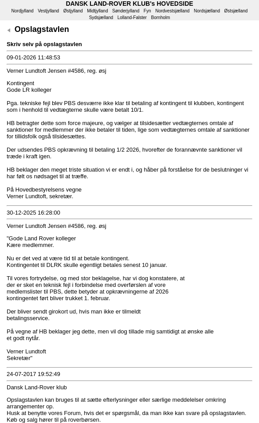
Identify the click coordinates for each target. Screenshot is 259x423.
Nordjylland (23, 10)
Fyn (147, 10)
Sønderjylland (125, 10)
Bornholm (160, 17)
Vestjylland (48, 10)
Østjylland (73, 10)
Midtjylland (97, 10)
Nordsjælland (207, 10)
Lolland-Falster (132, 17)
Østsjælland (236, 10)
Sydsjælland (101, 17)
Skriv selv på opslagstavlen (44, 44)
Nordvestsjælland (172, 10)
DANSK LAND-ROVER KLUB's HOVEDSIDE (129, 3)
